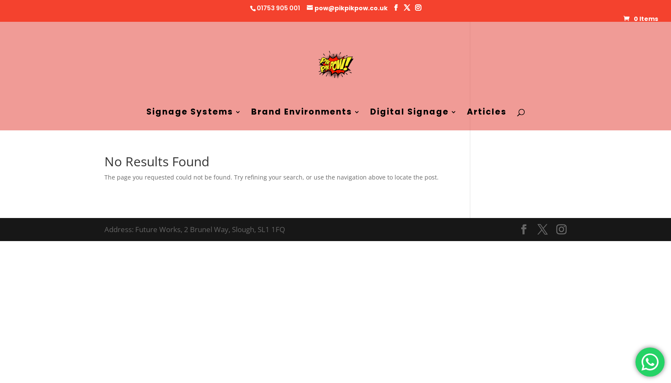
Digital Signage (409, 113)
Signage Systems (189, 113)
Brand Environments (301, 113)
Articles (487, 113)
